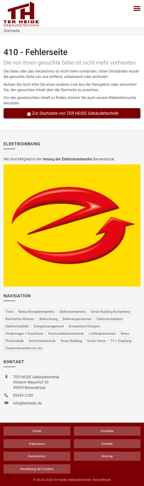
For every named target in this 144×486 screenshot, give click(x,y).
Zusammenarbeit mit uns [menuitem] (23, 348)
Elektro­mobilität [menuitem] (16, 326)
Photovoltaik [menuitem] (14, 341)
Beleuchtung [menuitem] (48, 319)
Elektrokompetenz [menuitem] (73, 312)
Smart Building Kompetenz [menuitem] (110, 312)
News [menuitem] (125, 333)
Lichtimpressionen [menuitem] (102, 333)
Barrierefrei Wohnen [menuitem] (19, 319)
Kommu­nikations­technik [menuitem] (66, 333)
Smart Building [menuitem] (71, 341)
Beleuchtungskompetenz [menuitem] (36, 312)
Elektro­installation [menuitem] (110, 319)
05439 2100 (23, 395)
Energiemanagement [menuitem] (48, 326)
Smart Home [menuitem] (96, 341)
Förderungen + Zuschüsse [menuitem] (24, 333)
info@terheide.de (27, 403)
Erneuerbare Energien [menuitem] (84, 326)
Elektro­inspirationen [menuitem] (77, 319)
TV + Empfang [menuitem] (121, 341)
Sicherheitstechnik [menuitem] (42, 341)
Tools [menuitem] (9, 312)
